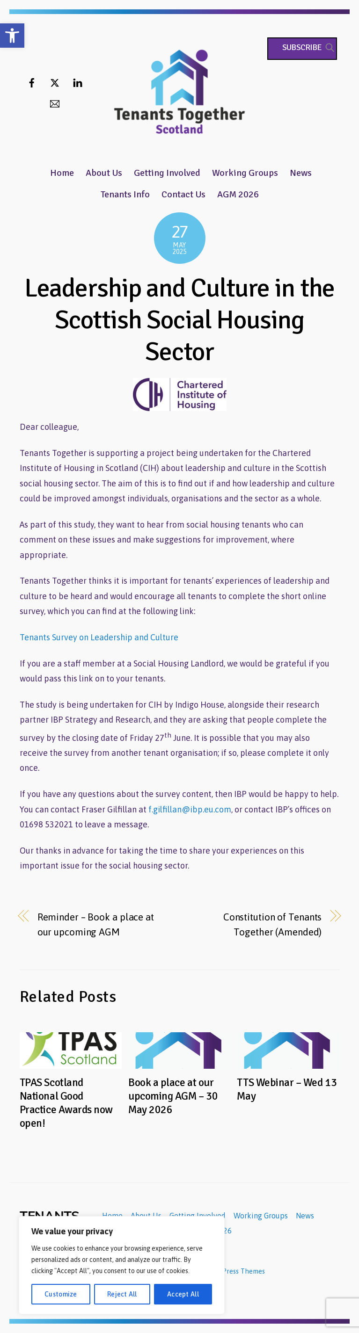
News (301, 173)
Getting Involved (167, 173)
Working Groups (245, 173)
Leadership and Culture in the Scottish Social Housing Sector (179, 320)
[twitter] (54, 82)
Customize (60, 1294)
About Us (104, 173)
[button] (12, 35)
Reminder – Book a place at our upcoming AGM (95, 924)
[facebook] (31, 82)
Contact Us (183, 194)
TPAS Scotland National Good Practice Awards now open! (66, 1103)
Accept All (183, 1294)
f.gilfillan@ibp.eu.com (189, 809)
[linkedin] (77, 82)
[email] (54, 103)
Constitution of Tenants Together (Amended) (272, 924)
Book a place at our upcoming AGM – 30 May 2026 (173, 1096)
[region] (122, 1265)
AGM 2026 (238, 194)
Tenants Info (125, 194)
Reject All (122, 1294)
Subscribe (302, 47)
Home (62, 173)
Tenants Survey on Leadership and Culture (99, 637)
